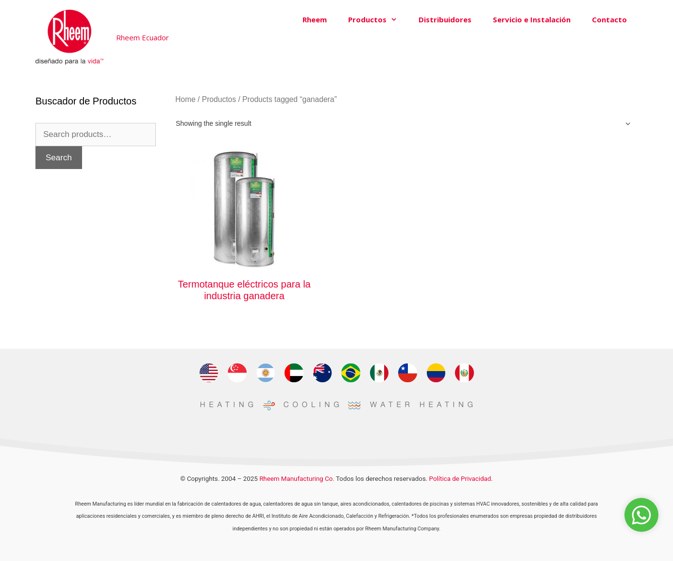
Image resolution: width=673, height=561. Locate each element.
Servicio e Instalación (532, 19)
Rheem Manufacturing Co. (297, 478)
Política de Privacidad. (461, 478)
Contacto (609, 19)
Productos (378, 19)
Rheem (315, 19)
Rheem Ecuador (142, 37)
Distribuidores (445, 19)
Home (185, 99)
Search (59, 157)
